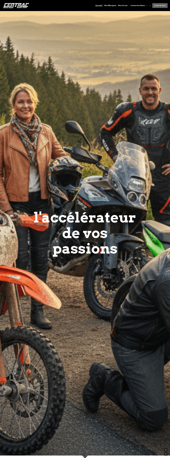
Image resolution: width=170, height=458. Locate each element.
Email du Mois (160, 5)
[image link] (16, 5)
